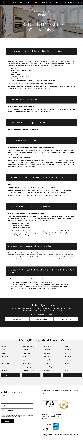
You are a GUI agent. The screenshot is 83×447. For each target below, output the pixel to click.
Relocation (64, 394)
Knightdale (47, 350)
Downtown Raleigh (28, 350)
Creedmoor (5, 374)
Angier (4, 350)
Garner (25, 364)
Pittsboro (47, 374)
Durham (25, 353)
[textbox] (28, 3)
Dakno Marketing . (59, 442)
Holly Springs (27, 371)
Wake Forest (68, 364)
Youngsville (68, 371)
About (43, 397)
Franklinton (26, 357)
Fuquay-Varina (27, 360)
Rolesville (68, 353)
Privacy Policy (76, 438)
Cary (3, 364)
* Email (3, 409)
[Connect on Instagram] (45, 428)
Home (14, 7)
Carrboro (5, 360)
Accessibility (44, 439)
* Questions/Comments (7, 414)
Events (76, 394)
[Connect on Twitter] (47, 428)
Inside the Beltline (29, 374)
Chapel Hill (5, 367)
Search (49, 2)
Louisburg (47, 357)
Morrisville (47, 364)
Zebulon (67, 374)
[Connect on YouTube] (50, 428)
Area (70, 394)
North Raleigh (48, 371)
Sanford (67, 357)
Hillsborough (27, 367)
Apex (3, 353)
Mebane (46, 360)
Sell (48, 394)
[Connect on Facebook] (42, 428)
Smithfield (68, 360)
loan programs (31, 87)
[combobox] (27, 2)
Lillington (47, 353)
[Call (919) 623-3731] (69, 3)
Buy (52, 394)
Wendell (67, 367)
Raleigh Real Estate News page (53, 312)
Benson (4, 357)
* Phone (3, 404)
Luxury (57, 394)
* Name (3, 399)
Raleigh (67, 350)
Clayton (4, 371)
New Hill (46, 367)
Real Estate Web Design (47, 442)
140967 (57, 420)
